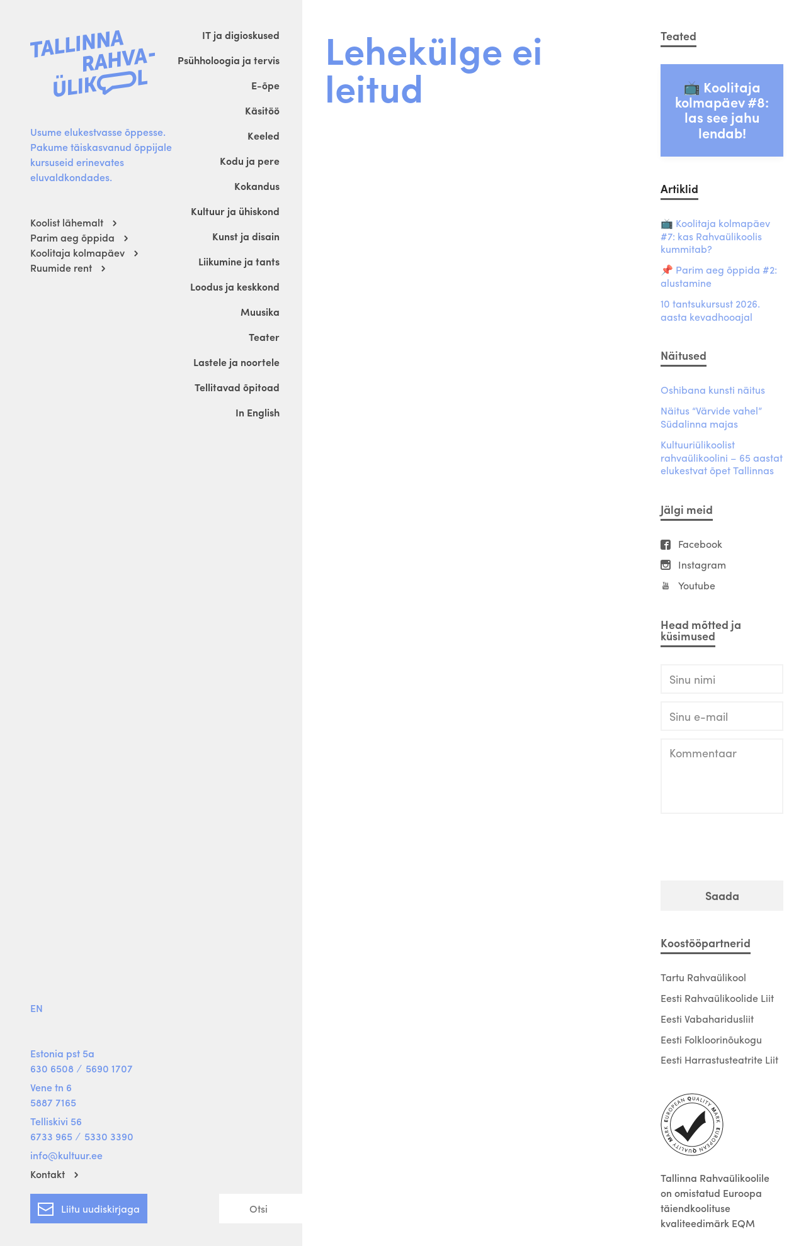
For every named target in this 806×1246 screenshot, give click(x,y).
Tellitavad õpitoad (237, 387)
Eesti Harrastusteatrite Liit (719, 1059)
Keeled (263, 135)
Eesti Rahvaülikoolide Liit (717, 998)
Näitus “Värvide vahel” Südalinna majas (711, 417)
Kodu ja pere (250, 160)
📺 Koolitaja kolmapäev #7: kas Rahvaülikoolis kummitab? (715, 236)
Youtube (696, 585)
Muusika (260, 311)
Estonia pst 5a (62, 1053)
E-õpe (265, 85)
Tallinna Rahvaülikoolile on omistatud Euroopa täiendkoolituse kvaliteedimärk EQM (715, 1200)
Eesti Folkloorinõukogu (711, 1039)
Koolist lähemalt (66, 222)
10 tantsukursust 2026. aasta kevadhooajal (710, 311)
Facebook (700, 544)
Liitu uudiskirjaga (89, 1206)
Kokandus (257, 186)
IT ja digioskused (241, 35)
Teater (264, 337)
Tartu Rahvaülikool (703, 977)
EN (36, 1008)
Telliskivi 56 (56, 1121)
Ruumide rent (61, 267)
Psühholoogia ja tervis (229, 60)
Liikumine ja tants (239, 261)
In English (258, 412)
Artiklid (679, 188)
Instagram (702, 565)
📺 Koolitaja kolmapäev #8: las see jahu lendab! (722, 110)
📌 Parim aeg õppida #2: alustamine (719, 277)
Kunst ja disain (246, 236)
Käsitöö (262, 110)
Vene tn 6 (51, 1087)
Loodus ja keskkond (235, 286)
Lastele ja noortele (236, 362)
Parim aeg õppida (72, 237)
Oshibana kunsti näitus (713, 390)
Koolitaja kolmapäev (77, 252)
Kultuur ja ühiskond (235, 211)
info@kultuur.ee (66, 1155)
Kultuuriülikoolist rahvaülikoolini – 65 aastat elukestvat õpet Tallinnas (722, 457)
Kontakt (47, 1174)
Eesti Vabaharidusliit (707, 1018)
